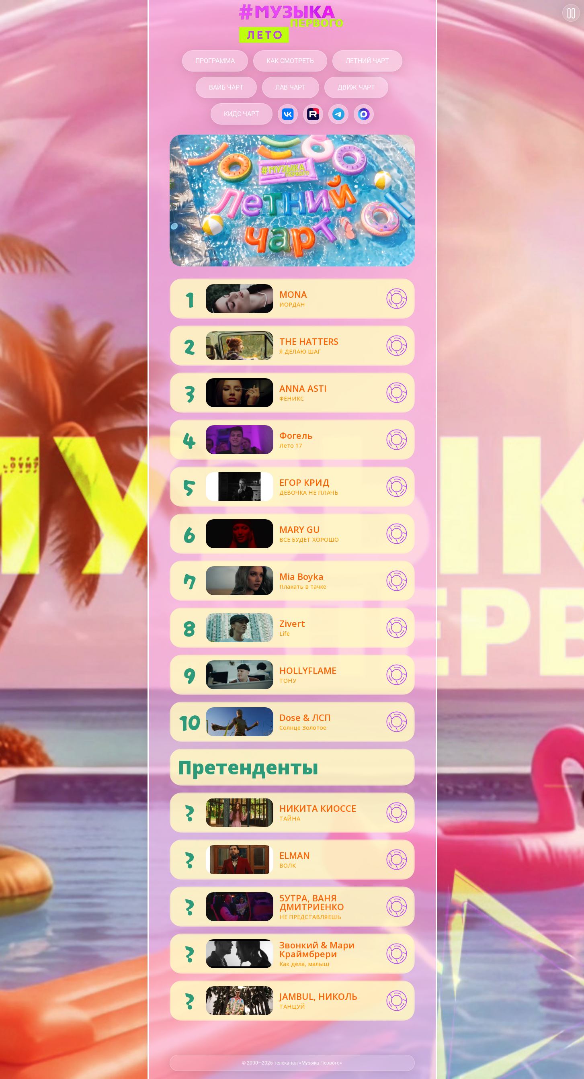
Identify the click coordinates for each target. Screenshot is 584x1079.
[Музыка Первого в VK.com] (288, 114)
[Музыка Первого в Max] (364, 114)
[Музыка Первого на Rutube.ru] (313, 114)
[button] (396, 298)
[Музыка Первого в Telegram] (338, 114)
